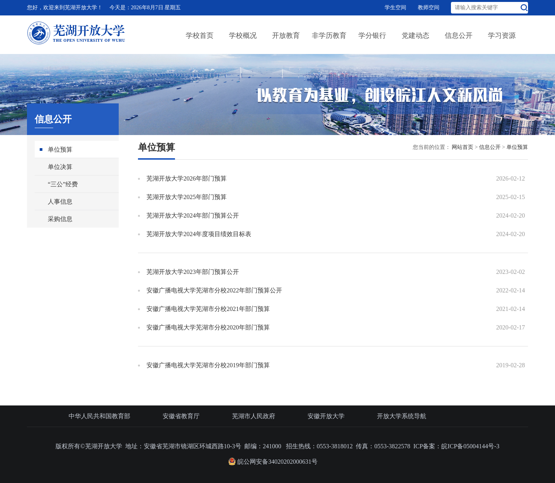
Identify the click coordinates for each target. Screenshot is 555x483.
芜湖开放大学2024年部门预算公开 (192, 215)
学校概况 (243, 35)
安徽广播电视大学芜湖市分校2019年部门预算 (208, 365)
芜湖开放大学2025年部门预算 (186, 197)
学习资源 (502, 35)
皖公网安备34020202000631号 (273, 461)
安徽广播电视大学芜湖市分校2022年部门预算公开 (214, 290)
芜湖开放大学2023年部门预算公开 (192, 272)
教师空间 (428, 7)
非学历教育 (329, 35)
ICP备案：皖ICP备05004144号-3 (457, 446)
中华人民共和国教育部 (99, 416)
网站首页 (462, 147)
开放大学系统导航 (401, 416)
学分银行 (372, 35)
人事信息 (60, 201)
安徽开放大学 (326, 416)
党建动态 (415, 35)
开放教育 (286, 35)
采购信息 (60, 219)
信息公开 (459, 35)
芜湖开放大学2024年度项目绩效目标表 (198, 234)
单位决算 (60, 167)
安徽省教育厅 (181, 416)
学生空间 (395, 7)
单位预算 (60, 149)
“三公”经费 (63, 184)
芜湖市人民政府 (253, 416)
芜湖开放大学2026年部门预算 (186, 178)
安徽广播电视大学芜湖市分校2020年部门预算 (208, 327)
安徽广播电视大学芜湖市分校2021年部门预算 (208, 309)
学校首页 (200, 35)
